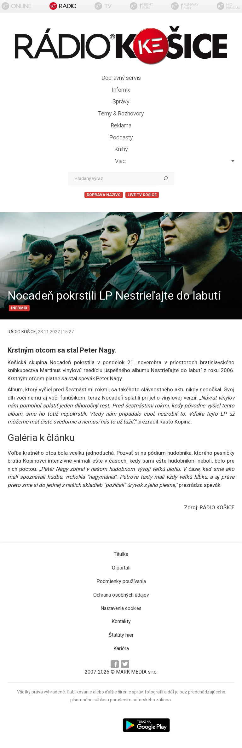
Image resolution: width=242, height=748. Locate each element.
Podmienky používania (121, 581)
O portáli (121, 568)
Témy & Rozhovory (121, 113)
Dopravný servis (121, 77)
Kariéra (121, 649)
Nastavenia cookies (121, 608)
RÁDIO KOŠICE (22, 331)
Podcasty (121, 137)
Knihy (121, 149)
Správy (121, 101)
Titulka (121, 554)
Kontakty (121, 621)
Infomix (121, 89)
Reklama (121, 125)
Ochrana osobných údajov (121, 595)
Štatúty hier (121, 635)
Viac (174, 161)
